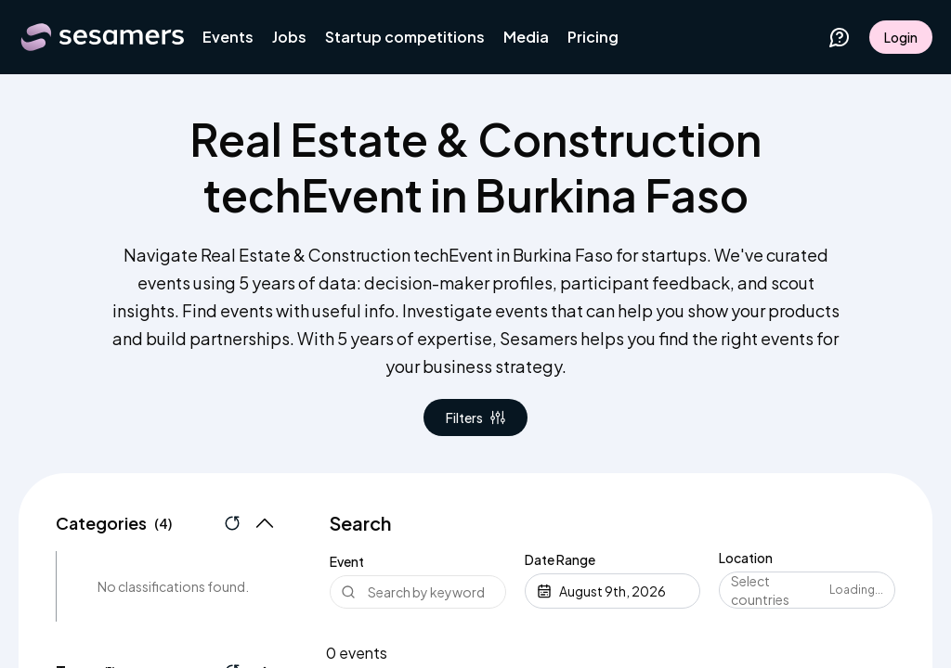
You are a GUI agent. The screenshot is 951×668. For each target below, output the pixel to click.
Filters (475, 417)
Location (746, 557)
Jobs (289, 36)
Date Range (560, 559)
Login (901, 37)
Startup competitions (405, 36)
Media (526, 36)
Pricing (593, 36)
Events (228, 36)
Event (347, 561)
